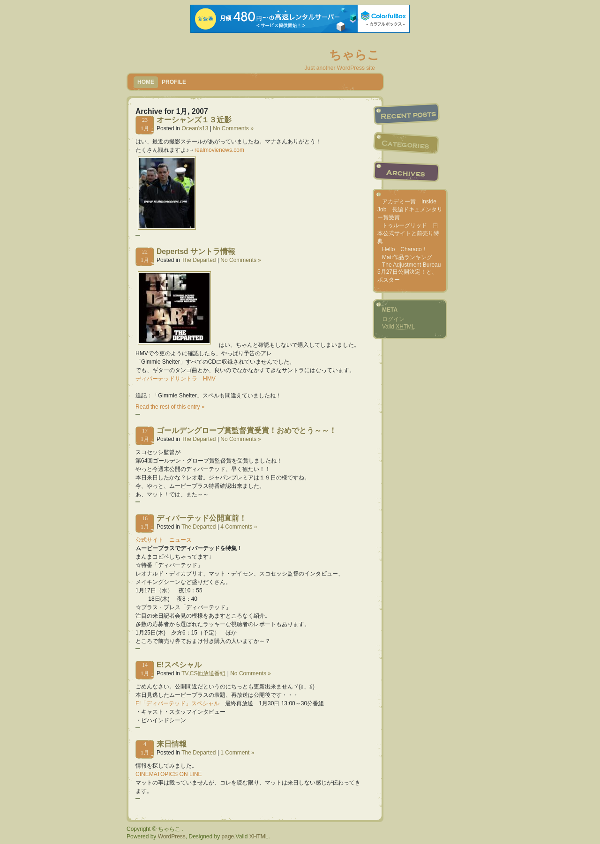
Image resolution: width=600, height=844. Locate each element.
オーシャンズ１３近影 (194, 120)
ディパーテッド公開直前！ (202, 518)
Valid (398, 326)
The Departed (198, 260)
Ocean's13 (194, 128)
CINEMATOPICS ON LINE (168, 774)
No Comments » (233, 128)
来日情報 (172, 744)
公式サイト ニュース (163, 540)
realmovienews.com (219, 150)
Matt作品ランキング (407, 257)
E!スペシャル (179, 665)
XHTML (259, 836)
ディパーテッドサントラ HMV (175, 378)
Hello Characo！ (405, 249)
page (228, 836)
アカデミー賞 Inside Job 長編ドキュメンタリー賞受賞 (409, 209)
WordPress (172, 836)
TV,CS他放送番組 (203, 673)
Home (145, 82)
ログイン (393, 319)
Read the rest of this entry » (169, 406)
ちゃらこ (354, 55)
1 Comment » (237, 752)
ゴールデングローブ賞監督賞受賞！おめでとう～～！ (247, 430)
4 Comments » (238, 526)
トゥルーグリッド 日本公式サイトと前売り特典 (408, 233)
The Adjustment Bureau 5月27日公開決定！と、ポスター (409, 272)
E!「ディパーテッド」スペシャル (177, 703)
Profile (174, 82)
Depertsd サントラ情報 (196, 251)
